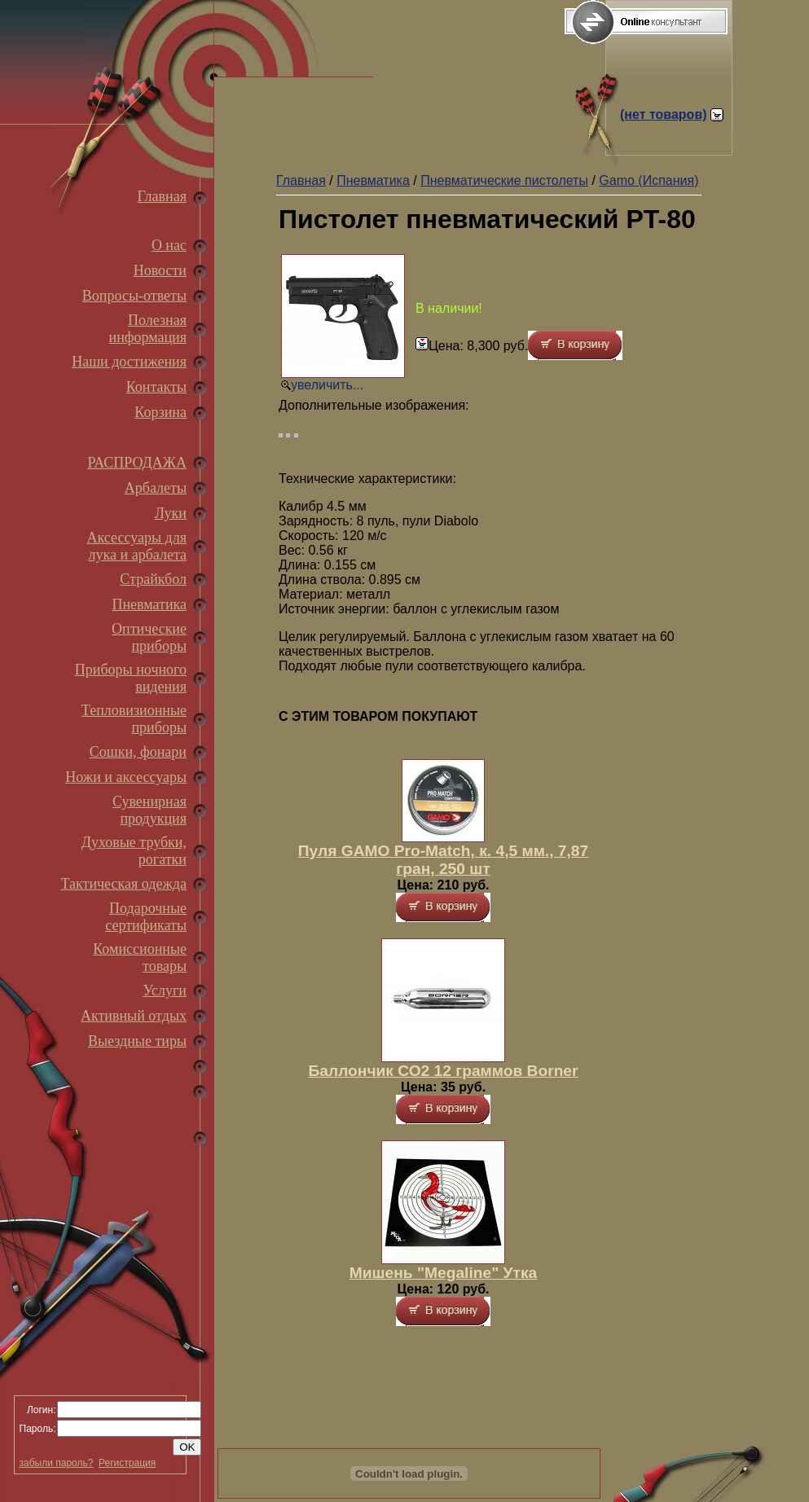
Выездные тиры (137, 1041)
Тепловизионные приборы (134, 719)
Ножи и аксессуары (126, 777)
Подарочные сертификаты (146, 916)
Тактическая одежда (124, 884)
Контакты (156, 387)
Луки (171, 513)
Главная (162, 196)
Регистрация (127, 1463)
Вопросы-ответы (134, 296)
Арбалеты (156, 488)
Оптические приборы (149, 637)
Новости (160, 270)
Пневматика (149, 604)
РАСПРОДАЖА (137, 463)
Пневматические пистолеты (504, 180)
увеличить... (327, 385)
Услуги (165, 990)
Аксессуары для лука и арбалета (137, 546)
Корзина (160, 412)
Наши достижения (129, 362)
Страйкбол (153, 579)
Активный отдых (134, 1016)
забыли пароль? (57, 1463)
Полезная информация (148, 328)
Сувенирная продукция (149, 810)
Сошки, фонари (138, 752)
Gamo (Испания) (648, 180)
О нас (169, 245)
